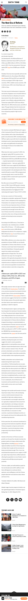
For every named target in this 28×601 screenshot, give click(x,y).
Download (24, 598)
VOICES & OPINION (6, 20)
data (2, 78)
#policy (16, 37)
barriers (16, 443)
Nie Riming (5, 35)
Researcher (12, 43)
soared (13, 333)
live (2, 229)
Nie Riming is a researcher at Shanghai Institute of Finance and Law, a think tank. (17, 48)
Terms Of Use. (22, 124)
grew (9, 67)
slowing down (14, 289)
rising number (16, 295)
